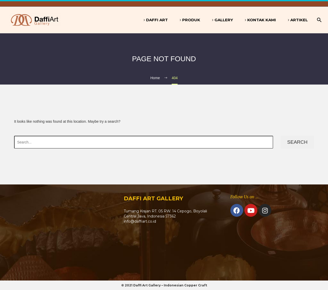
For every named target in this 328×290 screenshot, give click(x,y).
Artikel (299, 19)
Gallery (223, 19)
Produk (191, 19)
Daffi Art (157, 19)
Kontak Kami (261, 19)
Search (297, 142)
